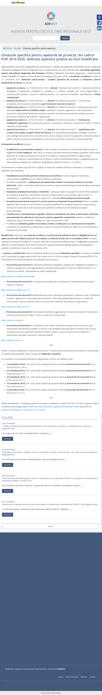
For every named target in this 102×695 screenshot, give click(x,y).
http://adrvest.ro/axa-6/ (12, 320)
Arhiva (50, 526)
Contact (92, 677)
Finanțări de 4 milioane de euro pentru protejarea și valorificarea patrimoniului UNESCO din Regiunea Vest (50, 504)
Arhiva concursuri (71, 677)
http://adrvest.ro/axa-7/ (12, 340)
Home (7, 48)
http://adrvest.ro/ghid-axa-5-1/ (15, 290)
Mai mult (7, 439)
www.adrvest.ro (49, 256)
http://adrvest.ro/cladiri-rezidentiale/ (18, 276)
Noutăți (17, 48)
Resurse (84, 677)
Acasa (60, 677)
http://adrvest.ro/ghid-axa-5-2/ (15, 306)
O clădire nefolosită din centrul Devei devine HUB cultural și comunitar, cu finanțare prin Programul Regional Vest (46, 427)
